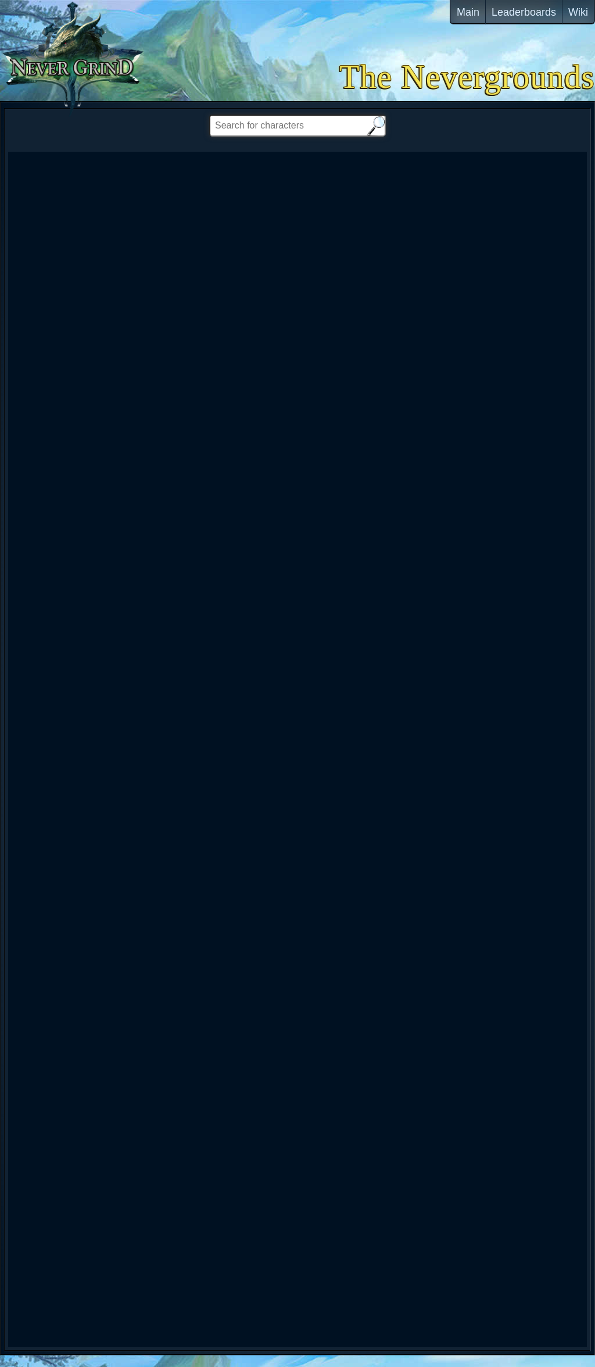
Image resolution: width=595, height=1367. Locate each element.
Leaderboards (524, 12)
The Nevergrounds (467, 77)
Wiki (578, 12)
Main (468, 12)
